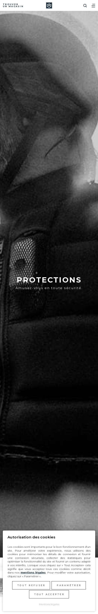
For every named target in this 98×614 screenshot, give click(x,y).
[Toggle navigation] (93, 4)
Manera (49, 5)
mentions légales (33, 572)
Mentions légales (49, 604)
